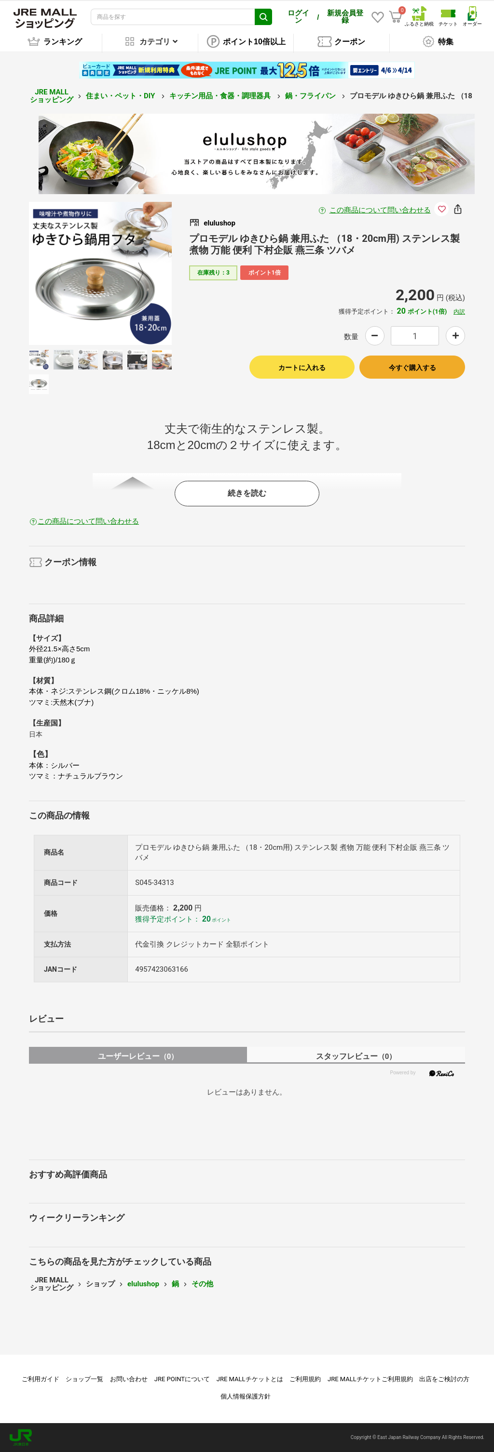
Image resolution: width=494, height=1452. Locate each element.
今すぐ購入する (412, 367)
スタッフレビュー (356, 1056)
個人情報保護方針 (245, 1396)
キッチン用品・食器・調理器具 (221, 96)
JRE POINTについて (182, 1379)
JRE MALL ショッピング (51, 96)
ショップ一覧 (84, 1379)
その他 (202, 1284)
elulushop (143, 1284)
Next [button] (135, 273)
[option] (100, 273)
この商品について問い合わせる (380, 210)
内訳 (459, 311)
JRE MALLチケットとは (250, 1379)
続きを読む (247, 493)
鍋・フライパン (311, 96)
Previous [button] (66, 273)
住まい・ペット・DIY (121, 96)
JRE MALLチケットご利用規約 (370, 1379)
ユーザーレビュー (138, 1056)
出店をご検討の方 (444, 1379)
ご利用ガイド (40, 1379)
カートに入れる (302, 367)
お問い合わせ (129, 1379)
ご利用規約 (305, 1379)
